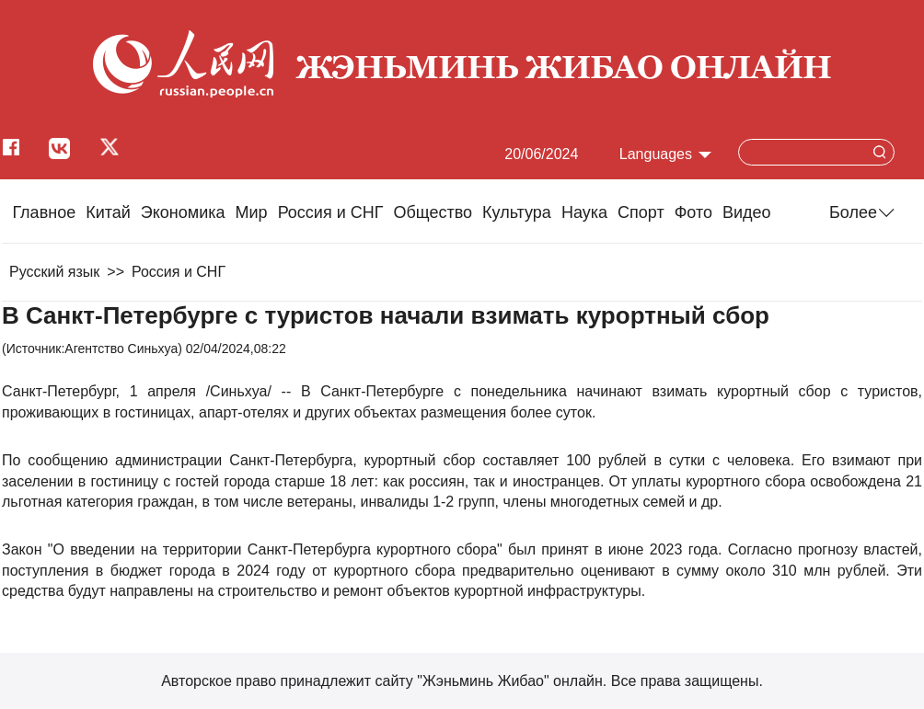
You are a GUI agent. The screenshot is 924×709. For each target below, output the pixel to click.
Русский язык (54, 272)
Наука (584, 212)
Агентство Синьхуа (121, 348)
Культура (516, 212)
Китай (108, 212)
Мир (252, 212)
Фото (693, 212)
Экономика (183, 212)
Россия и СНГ (331, 212)
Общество (432, 212)
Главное (43, 212)
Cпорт (641, 212)
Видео (746, 212)
